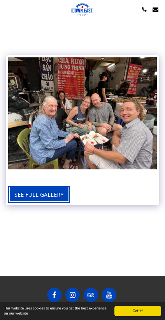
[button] (8, 9)
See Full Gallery (38, 194)
